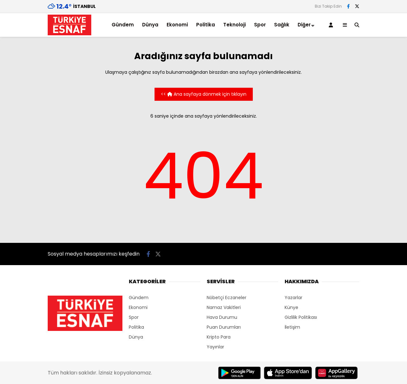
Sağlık (281, 24)
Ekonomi (177, 24)
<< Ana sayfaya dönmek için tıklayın (203, 94)
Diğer (304, 24)
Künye (291, 307)
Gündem (123, 24)
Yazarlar (293, 297)
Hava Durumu (222, 317)
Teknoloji (234, 24)
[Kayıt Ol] (332, 25)
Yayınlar (215, 347)
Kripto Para (219, 337)
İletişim (292, 327)
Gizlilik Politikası (301, 317)
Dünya (150, 24)
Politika (205, 24)
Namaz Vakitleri (224, 307)
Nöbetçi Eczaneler (226, 297)
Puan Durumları (224, 327)
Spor (260, 24)
